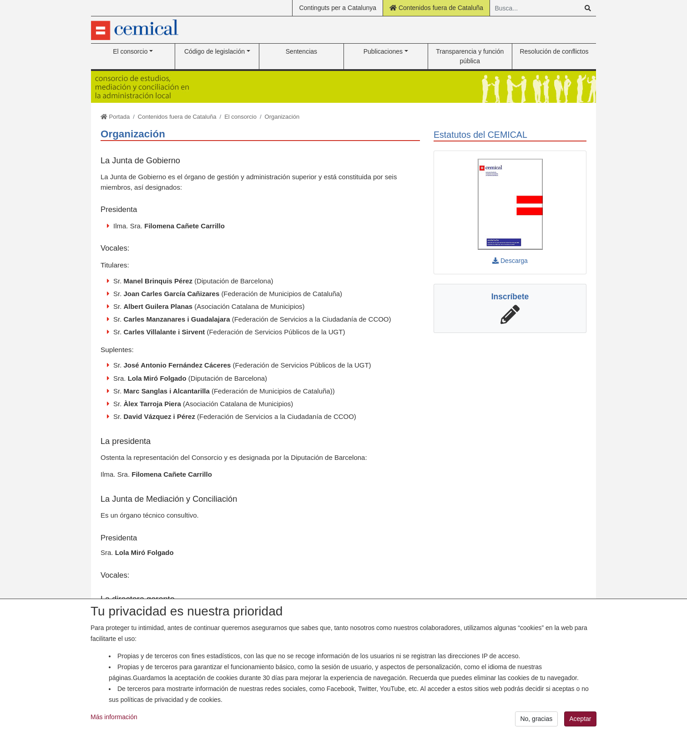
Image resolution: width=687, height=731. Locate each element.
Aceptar (580, 722)
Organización (282, 116)
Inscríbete (510, 296)
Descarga (510, 260)
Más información (114, 720)
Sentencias (301, 51)
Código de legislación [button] (214, 51)
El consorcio (240, 116)
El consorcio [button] (130, 51)
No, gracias (536, 722)
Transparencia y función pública (470, 56)
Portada (115, 116)
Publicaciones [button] (383, 51)
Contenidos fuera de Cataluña (436, 7)
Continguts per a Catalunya (337, 7)
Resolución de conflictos (554, 51)
